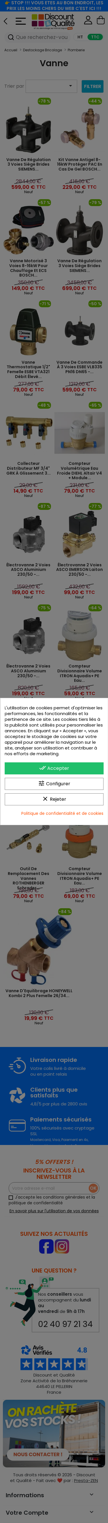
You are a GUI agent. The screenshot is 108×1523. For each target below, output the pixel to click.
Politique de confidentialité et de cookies (62, 813)
